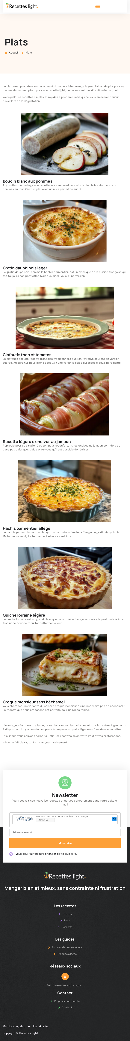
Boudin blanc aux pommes (27, 181)
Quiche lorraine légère (24, 615)
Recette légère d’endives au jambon (37, 441)
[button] (98, 6)
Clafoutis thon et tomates (27, 354)
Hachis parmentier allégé (26, 528)
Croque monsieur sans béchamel (34, 701)
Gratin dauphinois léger (25, 267)
